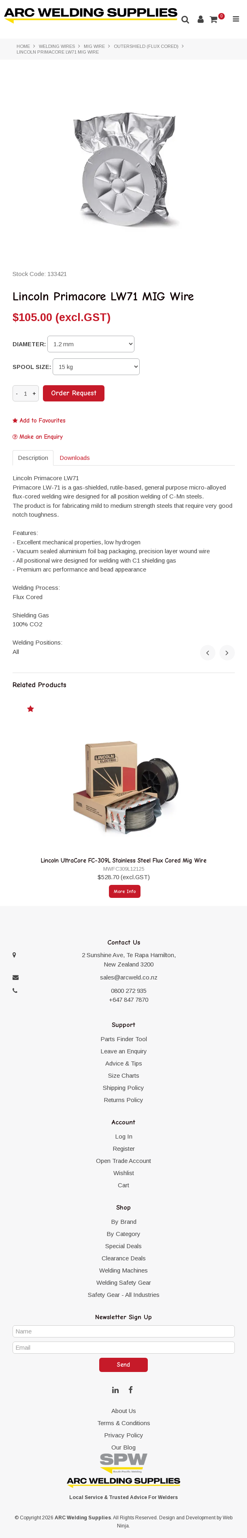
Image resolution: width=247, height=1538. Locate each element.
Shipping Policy (123, 1087)
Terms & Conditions (123, 1422)
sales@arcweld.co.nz (129, 977)
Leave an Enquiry (123, 1051)
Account (201, 19)
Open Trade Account (123, 1160)
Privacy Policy (123, 1435)
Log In (123, 1136)
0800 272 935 (129, 990)
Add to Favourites (43, 421)
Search (185, 19)
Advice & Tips (123, 1063)
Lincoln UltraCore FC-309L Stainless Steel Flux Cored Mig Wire (124, 860)
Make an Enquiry (41, 437)
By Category (123, 1233)
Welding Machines (123, 1270)
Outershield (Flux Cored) (146, 46)
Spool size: (32, 367)
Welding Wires (57, 46)
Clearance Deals (124, 1258)
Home (23, 46)
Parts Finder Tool (123, 1038)
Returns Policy (123, 1099)
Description (33, 457)
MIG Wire (94, 46)
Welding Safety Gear (123, 1282)
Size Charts (123, 1075)
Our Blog (123, 1447)
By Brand (123, 1221)
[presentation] (207, 652)
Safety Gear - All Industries (124, 1294)
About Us (123, 1410)
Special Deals (123, 1245)
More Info (125, 891)
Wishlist (123, 1172)
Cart (123, 1185)
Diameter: (29, 344)
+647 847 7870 (128, 999)
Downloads (75, 457)
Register (124, 1148)
